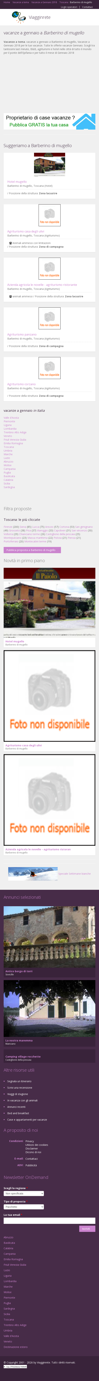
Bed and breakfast (18, 1113)
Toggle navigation (7, 17)
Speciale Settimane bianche (49, 873)
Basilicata (9, 476)
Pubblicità (31, 1165)
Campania (10, 469)
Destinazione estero (16, 1347)
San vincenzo (79, 530)
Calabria (8, 480)
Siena (23, 526)
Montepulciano (12, 537)
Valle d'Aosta (11, 417)
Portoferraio (11, 541)
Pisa (28, 530)
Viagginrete (40, 17)
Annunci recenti (16, 1107)
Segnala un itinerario (19, 1081)
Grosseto (14, 530)
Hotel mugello (17, 182)
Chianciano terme (29, 534)
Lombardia (10, 428)
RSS (30, 1374)
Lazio (7, 458)
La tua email (13, 1215)
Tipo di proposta (16, 1201)
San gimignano (84, 526)
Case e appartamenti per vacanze (27, 1119)
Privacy (29, 1141)
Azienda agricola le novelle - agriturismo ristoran (38, 849)
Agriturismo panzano (22, 334)
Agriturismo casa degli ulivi (25, 231)
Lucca (35, 526)
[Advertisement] (49, 83)
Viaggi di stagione (17, 1094)
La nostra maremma (19, 1040)
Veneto (8, 436)
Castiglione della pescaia (60, 534)
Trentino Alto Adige (15, 432)
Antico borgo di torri (18, 971)
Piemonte (9, 421)
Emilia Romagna (13, 443)
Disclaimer (31, 1148)
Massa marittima (37, 537)
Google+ (12, 1374)
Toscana (9, 447)
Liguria (8, 425)
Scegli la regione (16, 1188)
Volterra (8, 534)
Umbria (8, 450)
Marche (8, 454)
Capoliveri (60, 530)
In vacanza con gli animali (22, 1100)
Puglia (7, 472)
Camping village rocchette (23, 1056)
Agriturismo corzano (21, 384)
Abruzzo (8, 461)
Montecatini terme (35, 541)
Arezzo (49, 526)
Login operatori (69, 7)
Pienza (72, 537)
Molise (8, 465)
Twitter (21, 1374)
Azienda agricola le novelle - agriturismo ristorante (42, 285)
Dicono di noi (33, 1152)
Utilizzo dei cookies (36, 1145)
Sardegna (9, 487)
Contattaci (87, 7)
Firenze (8, 526)
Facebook (5, 1374)
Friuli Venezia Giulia (15, 439)
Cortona (64, 526)
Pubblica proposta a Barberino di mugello (30, 550)
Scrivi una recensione (19, 1087)
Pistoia (58, 537)
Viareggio (42, 530)
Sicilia (7, 483)
